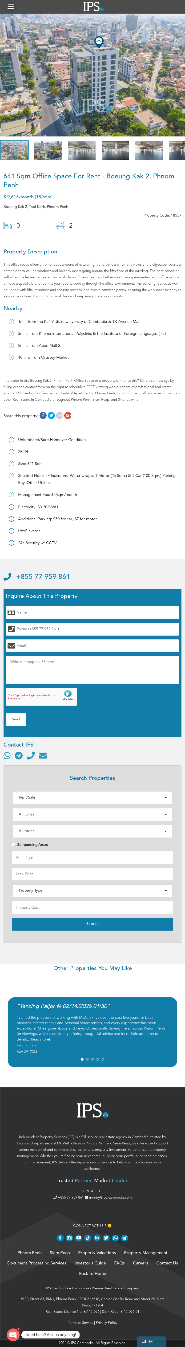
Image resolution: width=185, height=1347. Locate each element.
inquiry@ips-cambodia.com (108, 1198)
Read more (40, 1040)
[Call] (31, 756)
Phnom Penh (95, 1144)
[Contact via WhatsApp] (7, 756)
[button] (11, 6)
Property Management (146, 1253)
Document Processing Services (36, 1264)
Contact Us (167, 1264)
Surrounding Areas (30, 845)
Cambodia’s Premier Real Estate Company (105, 1289)
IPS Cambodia (57, 1289)
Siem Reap (121, 1144)
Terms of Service (80, 1323)
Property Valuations (97, 1253)
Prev (7, 76)
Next (178, 76)
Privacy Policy (106, 1323)
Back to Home (92, 1274)
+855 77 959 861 (37, 577)
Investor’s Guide (90, 1264)
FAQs (119, 1264)
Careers (140, 1264)
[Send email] (43, 756)
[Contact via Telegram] (19, 756)
